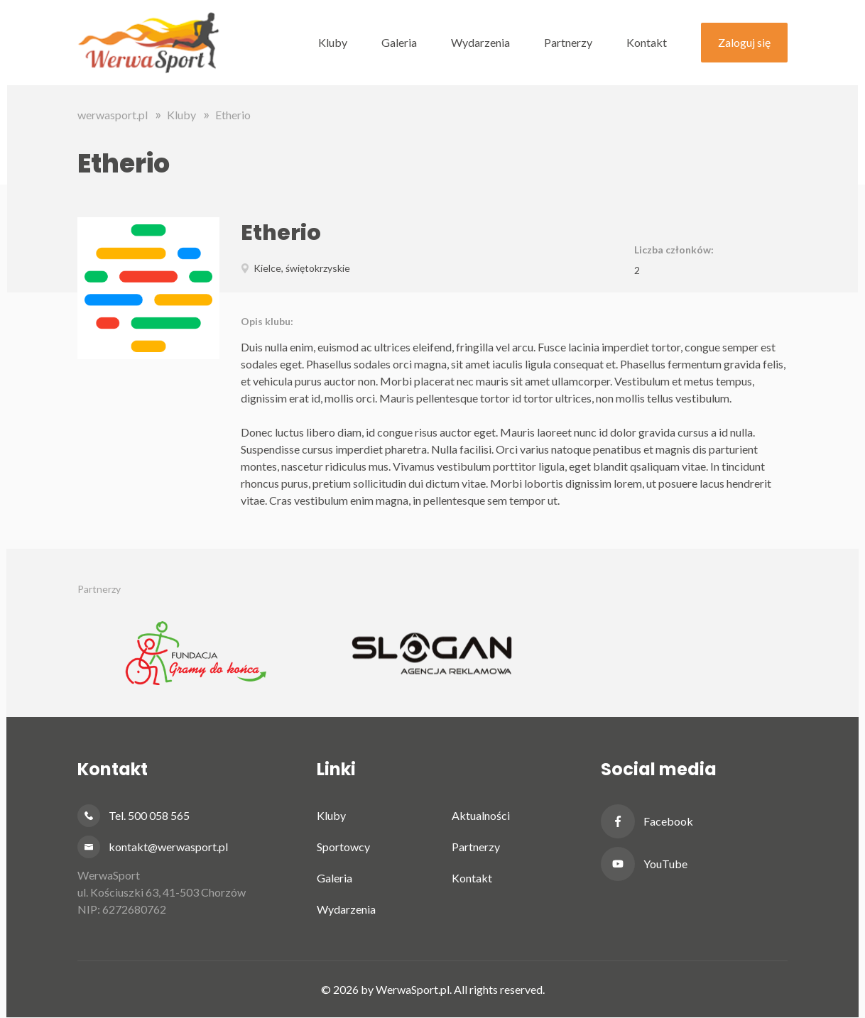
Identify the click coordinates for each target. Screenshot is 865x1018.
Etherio (233, 114)
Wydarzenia (480, 42)
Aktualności (481, 815)
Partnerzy (568, 42)
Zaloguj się (744, 42)
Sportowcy (343, 846)
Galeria (399, 42)
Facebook (668, 821)
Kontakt (646, 42)
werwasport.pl (112, 114)
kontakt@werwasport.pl (168, 846)
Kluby (332, 42)
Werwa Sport (148, 42)
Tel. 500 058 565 (149, 815)
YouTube (665, 863)
